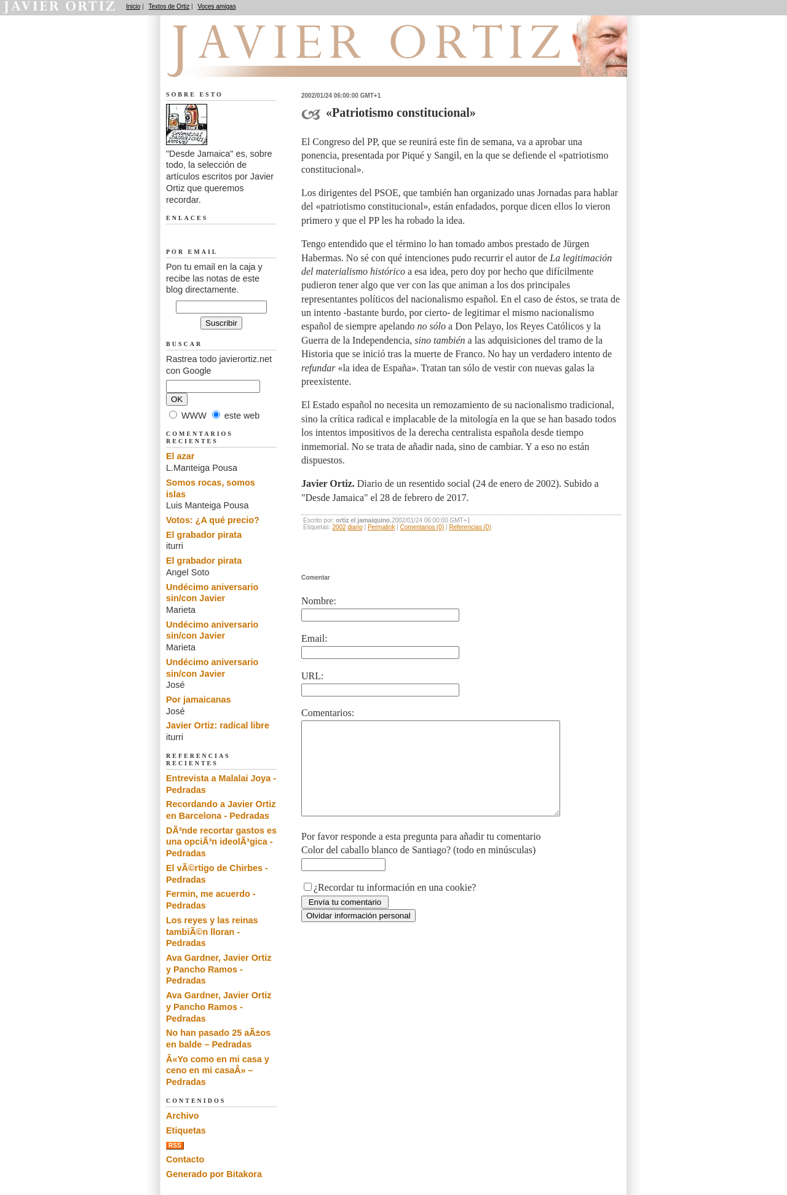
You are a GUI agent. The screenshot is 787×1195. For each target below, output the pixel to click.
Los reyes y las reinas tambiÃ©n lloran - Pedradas (212, 931)
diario (354, 527)
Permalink (381, 527)
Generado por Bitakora (214, 1174)
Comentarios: (327, 713)
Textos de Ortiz (169, 6)
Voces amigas (216, 6)
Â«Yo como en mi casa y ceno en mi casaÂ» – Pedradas (217, 1070)
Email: (314, 638)
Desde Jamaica (231, 62)
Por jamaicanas (198, 699)
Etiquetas (186, 1130)
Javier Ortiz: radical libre (217, 725)
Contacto (185, 1159)
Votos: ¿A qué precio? (212, 520)
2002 (339, 527)
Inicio (133, 6)
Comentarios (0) (422, 527)
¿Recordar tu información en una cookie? (395, 906)
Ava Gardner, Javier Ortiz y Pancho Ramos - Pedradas (218, 969)
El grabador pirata (204, 535)
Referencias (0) (470, 527)
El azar (180, 456)
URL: (312, 676)
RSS (174, 1145)
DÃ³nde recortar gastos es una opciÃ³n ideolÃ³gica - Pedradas (221, 842)
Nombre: (318, 601)
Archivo (182, 1116)
